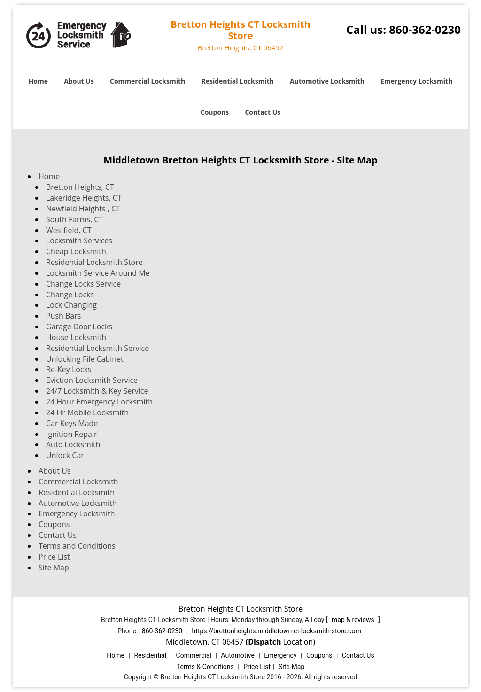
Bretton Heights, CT (80, 187)
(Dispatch (264, 642)
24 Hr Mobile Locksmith (87, 412)
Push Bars (63, 316)
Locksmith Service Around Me (98, 273)
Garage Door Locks (79, 326)
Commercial (193, 655)
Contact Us (262, 112)
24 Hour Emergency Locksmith (99, 402)
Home (38, 81)
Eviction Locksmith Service (92, 380)
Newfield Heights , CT (83, 208)
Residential (150, 655)
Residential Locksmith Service (97, 348)
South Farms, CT (74, 219)
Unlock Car (65, 455)
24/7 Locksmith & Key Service (97, 391)
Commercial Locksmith (147, 81)
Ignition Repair (71, 434)
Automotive (238, 655)
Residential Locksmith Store (94, 262)
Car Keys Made (72, 423)
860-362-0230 (425, 29)
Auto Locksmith (73, 444)
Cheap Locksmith (76, 251)
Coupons (215, 112)
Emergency (280, 655)
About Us (79, 81)
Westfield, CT (69, 230)
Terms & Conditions (205, 666)
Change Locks (70, 294)
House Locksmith (76, 337)
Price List (54, 557)
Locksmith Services (79, 240)
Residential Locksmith (237, 81)
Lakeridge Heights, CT (84, 198)
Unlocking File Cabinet (85, 359)
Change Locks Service (83, 284)
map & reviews (354, 619)
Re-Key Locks (69, 369)
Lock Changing (71, 305)
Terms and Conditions (77, 546)
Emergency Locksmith (416, 81)
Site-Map (291, 666)
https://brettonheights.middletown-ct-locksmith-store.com (276, 631)
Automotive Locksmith (327, 81)
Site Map (54, 567)
